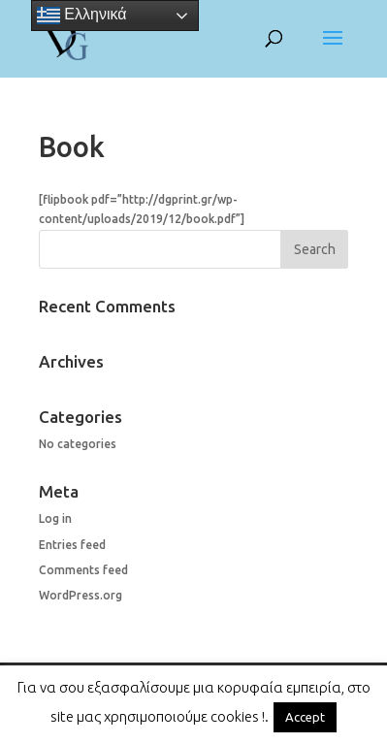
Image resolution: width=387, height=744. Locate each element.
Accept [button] (305, 717)
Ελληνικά (82, 15)
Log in (55, 518)
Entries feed (72, 544)
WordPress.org (80, 595)
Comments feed (83, 570)
